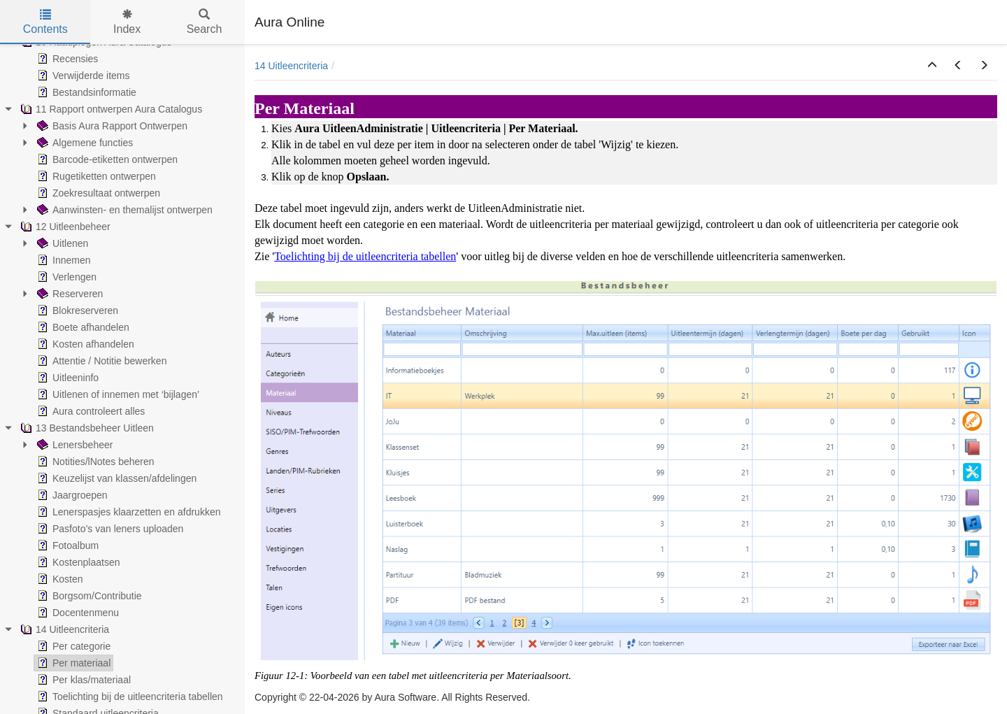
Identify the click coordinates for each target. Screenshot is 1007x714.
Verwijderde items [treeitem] (82, 75)
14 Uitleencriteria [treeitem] (63, 629)
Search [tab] (204, 22)
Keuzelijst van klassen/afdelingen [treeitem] (115, 478)
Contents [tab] (45, 22)
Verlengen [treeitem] (65, 277)
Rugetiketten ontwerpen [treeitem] (95, 176)
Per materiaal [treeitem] (72, 663)
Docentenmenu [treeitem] (76, 612)
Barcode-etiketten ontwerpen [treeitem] (106, 159)
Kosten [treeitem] (58, 579)
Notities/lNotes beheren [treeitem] (94, 461)
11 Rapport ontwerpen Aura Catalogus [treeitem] (109, 109)
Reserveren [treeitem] (68, 293)
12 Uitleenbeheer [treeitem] (63, 226)
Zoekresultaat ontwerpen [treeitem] (97, 193)
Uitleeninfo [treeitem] (66, 377)
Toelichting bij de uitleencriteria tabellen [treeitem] (128, 696)
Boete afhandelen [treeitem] (81, 327)
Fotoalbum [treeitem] (66, 545)
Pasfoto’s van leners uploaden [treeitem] (108, 528)
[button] (932, 66)
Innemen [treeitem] (62, 260)
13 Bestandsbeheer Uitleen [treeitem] (85, 428)
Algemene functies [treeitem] (83, 142)
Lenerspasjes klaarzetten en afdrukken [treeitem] (127, 512)
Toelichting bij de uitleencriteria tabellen (365, 256)
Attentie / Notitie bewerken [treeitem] (100, 360)
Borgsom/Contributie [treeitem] (88, 595)
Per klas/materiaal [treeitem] (82, 679)
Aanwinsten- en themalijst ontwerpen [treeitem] (123, 209)
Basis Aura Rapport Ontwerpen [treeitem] (110, 125)
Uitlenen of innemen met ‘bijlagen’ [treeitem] (116, 394)
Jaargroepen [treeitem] (71, 495)
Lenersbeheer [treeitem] (73, 444)
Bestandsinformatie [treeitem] (85, 92)
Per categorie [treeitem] (72, 646)
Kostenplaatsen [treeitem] (77, 562)
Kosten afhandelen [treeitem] (84, 344)
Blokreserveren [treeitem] (76, 310)
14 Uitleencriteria (291, 65)
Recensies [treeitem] (66, 58)
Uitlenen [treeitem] (61, 243)
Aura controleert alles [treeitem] (89, 411)
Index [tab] (127, 22)
